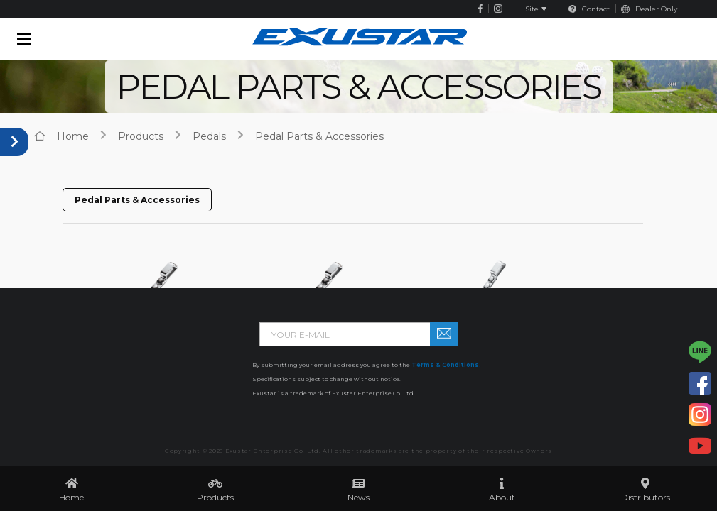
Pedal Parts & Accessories (319, 136)
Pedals (209, 136)
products (140, 136)
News (358, 497)
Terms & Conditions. (446, 364)
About (502, 497)
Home (71, 497)
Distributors (645, 497)
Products (215, 497)
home (73, 136)
